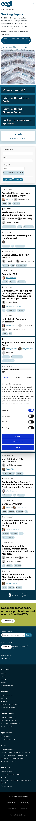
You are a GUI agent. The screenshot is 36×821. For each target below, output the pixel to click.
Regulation (13, 282)
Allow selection (18, 442)
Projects (4, 702)
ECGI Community (7, 727)
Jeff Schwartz (21, 508)
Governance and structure (10, 775)
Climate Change (11, 310)
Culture (4, 203)
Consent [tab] (6, 377)
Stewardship (16, 203)
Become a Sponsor (20, 647)
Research (4, 692)
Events (3, 746)
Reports (4, 699)
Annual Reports (6, 786)
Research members (8, 740)
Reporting (9, 566)
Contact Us (11, 803)
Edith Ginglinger (11, 491)
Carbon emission (20, 246)
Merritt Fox (9, 200)
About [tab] (29, 377)
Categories (6, 165)
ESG (10, 203)
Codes (3, 673)
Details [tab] (18, 377)
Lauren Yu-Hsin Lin (12, 529)
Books (3, 679)
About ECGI (5, 768)
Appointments (6, 733)
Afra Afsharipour (12, 326)
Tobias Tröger (11, 242)
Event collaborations (8, 762)
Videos (3, 683)
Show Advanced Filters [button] (15, 173)
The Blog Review (7, 686)
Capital (4, 587)
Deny (18, 447)
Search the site (6, 631)
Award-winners (7, 47)
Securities (5, 282)
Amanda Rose (11, 278)
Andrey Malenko (11, 349)
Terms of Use (11, 809)
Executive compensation (9, 227)
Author (5, 157)
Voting (12, 265)
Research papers (7, 695)
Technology (6, 265)
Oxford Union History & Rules (18, 797)
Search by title (8, 150)
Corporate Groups (28, 227)
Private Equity (21, 282)
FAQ (16, 47)
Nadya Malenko (27, 349)
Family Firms (21, 495)
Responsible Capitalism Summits (12, 759)
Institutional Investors (8, 361)
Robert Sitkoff (10, 469)
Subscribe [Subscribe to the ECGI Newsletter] (8, 621)
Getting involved (7, 714)
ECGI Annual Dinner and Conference (14, 756)
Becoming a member (8, 721)
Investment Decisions (17, 357)
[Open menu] (33, 4)
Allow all (18, 436)
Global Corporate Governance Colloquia (15, 753)
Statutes (4, 778)
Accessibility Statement (18, 815)
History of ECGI (6, 772)
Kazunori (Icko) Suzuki (13, 306)
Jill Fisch (9, 508)
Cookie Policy (24, 809)
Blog (3, 676)
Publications (10, 9)
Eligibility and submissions (10, 705)
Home (3, 9)
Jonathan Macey (12, 584)
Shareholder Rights (21, 265)
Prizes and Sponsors (8, 708)
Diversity (5, 334)
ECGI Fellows (5, 737)
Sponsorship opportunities (10, 724)
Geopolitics (6, 533)
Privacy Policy (24, 803)
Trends (23, 47)
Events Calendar (7, 750)
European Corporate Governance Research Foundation (16, 782)
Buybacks (19, 587)
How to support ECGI (8, 718)
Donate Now (6, 647)
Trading (20, 227)
